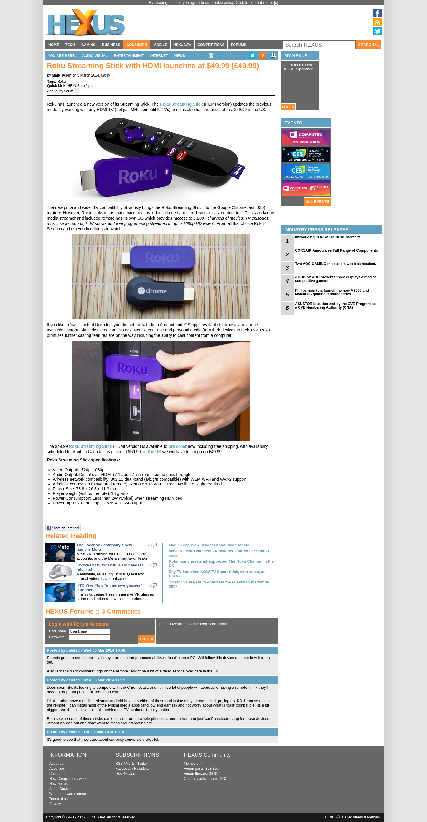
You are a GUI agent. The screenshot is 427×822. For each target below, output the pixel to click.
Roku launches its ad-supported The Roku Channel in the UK (221, 563)
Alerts (130, 763)
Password (57, 637)
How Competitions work (68, 779)
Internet (159, 56)
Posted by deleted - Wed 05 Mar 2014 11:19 (86, 680)
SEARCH (369, 45)
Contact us (57, 774)
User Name (58, 631)
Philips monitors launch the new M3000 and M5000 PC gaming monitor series (332, 292)
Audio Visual (95, 56)
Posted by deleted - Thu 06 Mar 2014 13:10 (85, 732)
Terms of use (59, 799)
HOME (53, 45)
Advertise (56, 769)
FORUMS (238, 45)
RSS (119, 763)
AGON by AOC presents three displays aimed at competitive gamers (335, 279)
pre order (177, 446)
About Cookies (60, 789)
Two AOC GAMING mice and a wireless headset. (335, 264)
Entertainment (129, 56)
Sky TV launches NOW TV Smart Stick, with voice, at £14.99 (217, 573)
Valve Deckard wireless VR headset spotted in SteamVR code (220, 553)
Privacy (55, 804)
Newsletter (142, 769)
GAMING (88, 45)
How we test (58, 784)
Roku (61, 82)
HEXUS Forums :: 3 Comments (93, 611)
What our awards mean (67, 794)
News (179, 56)
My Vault (65, 91)
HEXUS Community (207, 755)
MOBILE (160, 45)
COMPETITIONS (210, 45)
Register (208, 624)
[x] (276, 2)
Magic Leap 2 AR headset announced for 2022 (211, 545)
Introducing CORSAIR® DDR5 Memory (327, 237)
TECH (70, 45)
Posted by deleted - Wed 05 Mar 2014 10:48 (86, 650)
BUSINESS (111, 45)
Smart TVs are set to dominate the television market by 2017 (219, 584)
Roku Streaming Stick (181, 104)
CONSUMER (136, 45)
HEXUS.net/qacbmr (83, 86)
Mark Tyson (61, 75)
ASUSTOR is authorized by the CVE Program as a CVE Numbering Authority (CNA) (335, 305)
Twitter (143, 763)
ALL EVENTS (317, 202)
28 (150, 545)
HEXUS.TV (182, 45)
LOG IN (288, 107)
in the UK (152, 451)
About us (56, 763)
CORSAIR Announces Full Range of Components (336, 250)
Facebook (123, 769)
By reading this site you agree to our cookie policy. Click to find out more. (211, 2)
